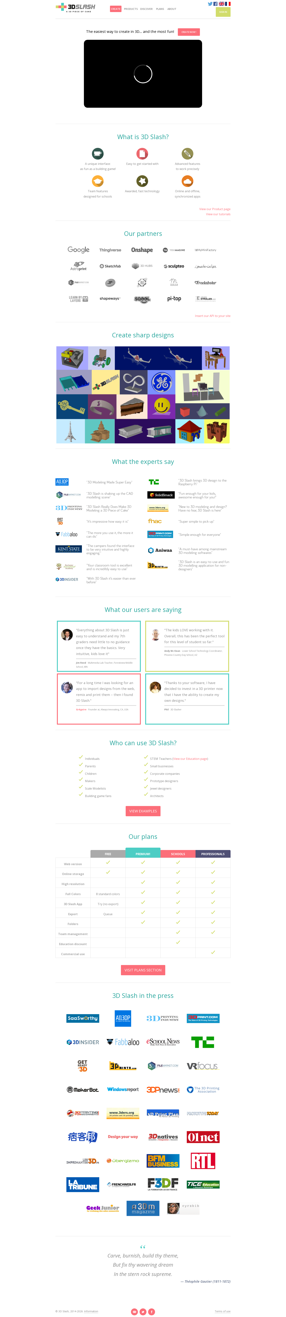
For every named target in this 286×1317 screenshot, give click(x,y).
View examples (143, 811)
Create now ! (188, 32)
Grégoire (81, 709)
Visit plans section (143, 970)
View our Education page (190, 759)
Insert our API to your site (213, 316)
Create (116, 9)
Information (91, 1311)
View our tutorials (218, 214)
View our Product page (215, 209)
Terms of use (223, 1311)
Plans (160, 9)
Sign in (223, 12)
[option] (143, 114)
